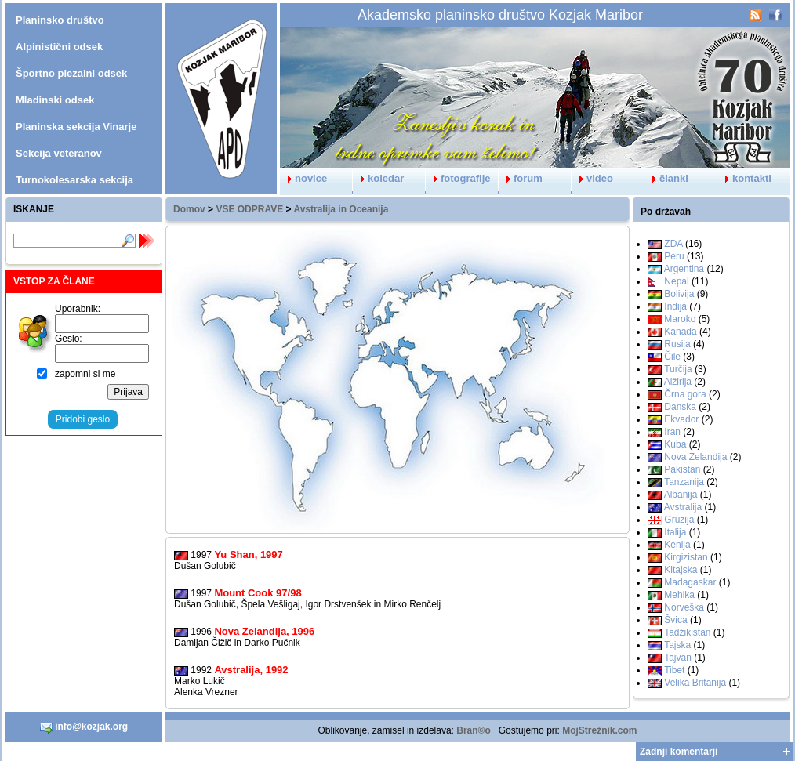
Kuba (675, 444)
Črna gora (685, 394)
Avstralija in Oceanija (340, 209)
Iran (672, 431)
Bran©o (473, 730)
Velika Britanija (695, 682)
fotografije (458, 178)
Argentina (684, 268)
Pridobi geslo (83, 419)
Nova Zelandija (695, 456)
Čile (672, 356)
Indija (675, 306)
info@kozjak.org (84, 727)
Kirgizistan (685, 557)
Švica (675, 619)
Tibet (674, 670)
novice (303, 178)
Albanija (681, 494)
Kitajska (680, 569)
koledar (378, 178)
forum (521, 178)
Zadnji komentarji (678, 751)
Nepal (676, 281)
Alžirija (678, 381)
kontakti (744, 178)
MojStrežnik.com (599, 730)
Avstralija (683, 507)
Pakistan (682, 469)
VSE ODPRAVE (249, 209)
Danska (680, 406)
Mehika (679, 594)
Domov (189, 209)
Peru (674, 256)
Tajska (677, 645)
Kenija (677, 544)
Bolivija (679, 293)
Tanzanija (684, 482)
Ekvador (681, 419)
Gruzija (679, 519)
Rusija (677, 344)
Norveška (684, 607)
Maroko (679, 318)
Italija (675, 532)
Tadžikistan (687, 632)
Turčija (678, 369)
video (592, 178)
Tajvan (678, 657)
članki (666, 178)
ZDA (673, 243)
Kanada (680, 331)
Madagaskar (690, 582)
